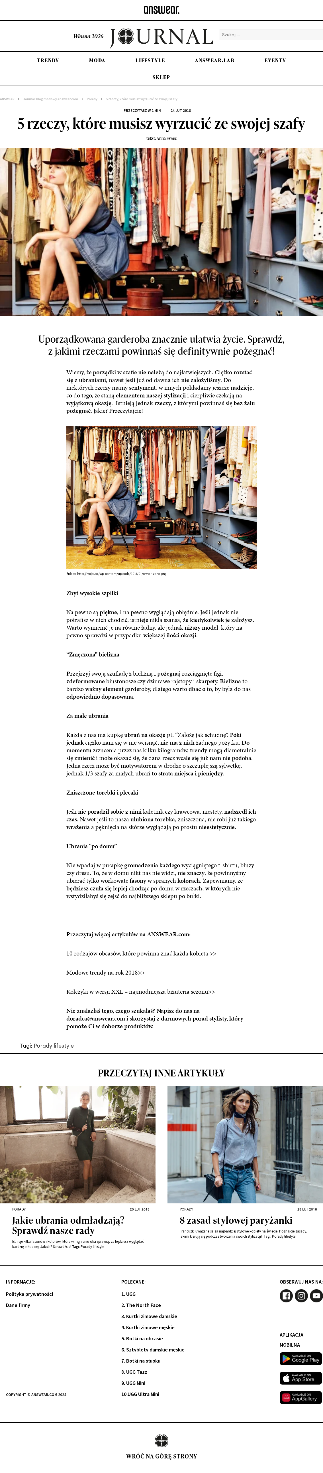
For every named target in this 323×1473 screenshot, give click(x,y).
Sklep (161, 77)
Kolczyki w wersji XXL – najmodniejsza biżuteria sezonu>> (140, 991)
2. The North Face (141, 1305)
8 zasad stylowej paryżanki (236, 1221)
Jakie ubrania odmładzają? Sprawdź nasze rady (68, 1226)
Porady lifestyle (54, 1045)
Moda (97, 60)
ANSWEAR (7, 99)
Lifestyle (150, 60)
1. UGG (128, 1294)
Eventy (275, 60)
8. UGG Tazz (134, 1372)
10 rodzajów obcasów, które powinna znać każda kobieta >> (141, 953)
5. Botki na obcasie (142, 1338)
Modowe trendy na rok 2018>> (105, 972)
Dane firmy (18, 1305)
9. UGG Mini (133, 1383)
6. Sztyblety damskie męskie (153, 1349)
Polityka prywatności (29, 1294)
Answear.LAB (215, 60)
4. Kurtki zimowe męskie (148, 1327)
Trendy (48, 60)
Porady (19, 1209)
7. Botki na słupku (140, 1361)
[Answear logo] (161, 10)
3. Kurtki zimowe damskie (149, 1316)
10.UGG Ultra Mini (140, 1394)
